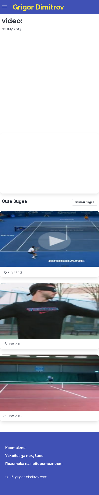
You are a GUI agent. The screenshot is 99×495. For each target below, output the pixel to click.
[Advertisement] (48, 82)
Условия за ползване (24, 456)
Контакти (15, 448)
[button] (4, 7)
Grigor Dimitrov (38, 7)
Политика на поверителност (33, 464)
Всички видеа (85, 202)
